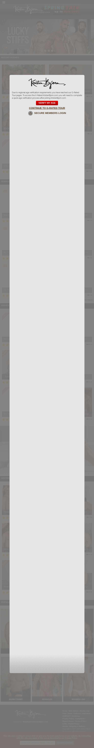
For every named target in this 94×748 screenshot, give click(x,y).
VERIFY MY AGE (47, 103)
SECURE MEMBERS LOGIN (47, 113)
